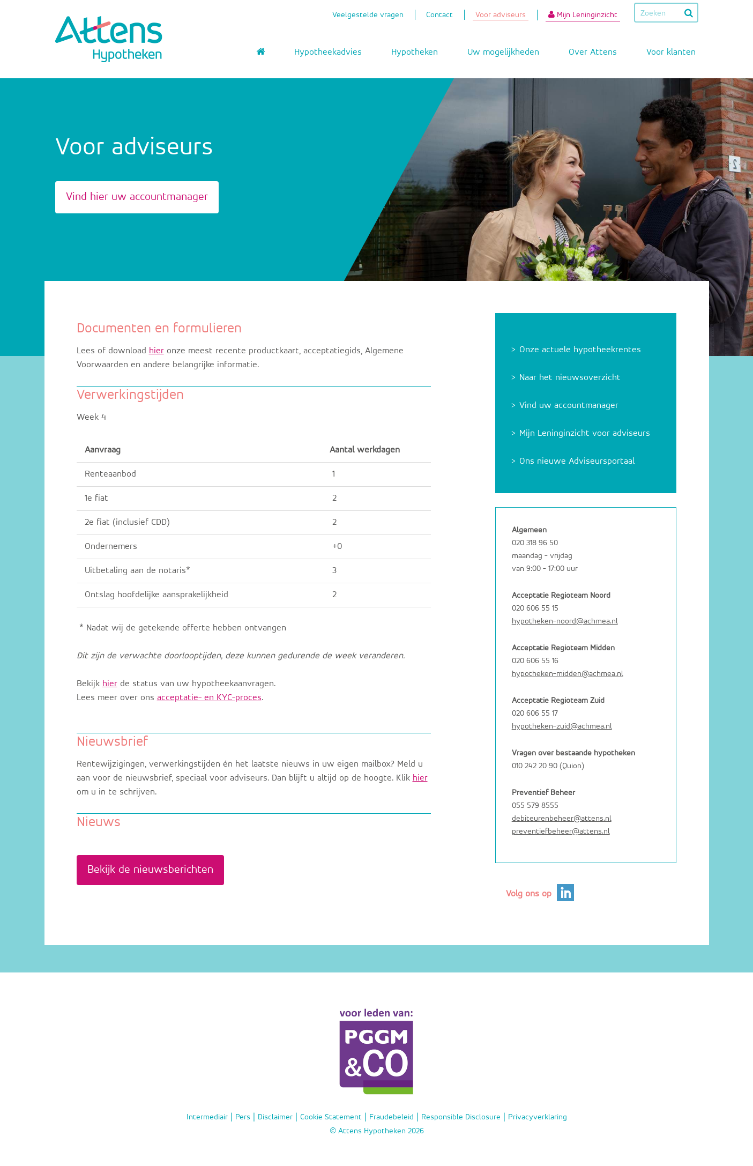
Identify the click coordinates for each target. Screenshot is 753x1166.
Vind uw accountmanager (568, 405)
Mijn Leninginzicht (582, 14)
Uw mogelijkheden (503, 52)
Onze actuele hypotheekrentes (580, 349)
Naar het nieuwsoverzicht (570, 377)
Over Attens (593, 52)
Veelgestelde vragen (368, 16)
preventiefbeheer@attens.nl (561, 831)
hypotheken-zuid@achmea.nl (562, 726)
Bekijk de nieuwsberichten (150, 869)
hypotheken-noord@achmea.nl (565, 621)
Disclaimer (275, 1117)
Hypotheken (414, 52)
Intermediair (207, 1117)
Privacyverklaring (537, 1117)
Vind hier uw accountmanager (137, 197)
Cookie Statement (331, 1117)
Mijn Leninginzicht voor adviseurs (584, 433)
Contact (439, 16)
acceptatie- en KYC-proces (209, 697)
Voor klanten (671, 52)
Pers (242, 1117)
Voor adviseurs (500, 16)
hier (156, 350)
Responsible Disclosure (461, 1117)
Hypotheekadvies (328, 52)
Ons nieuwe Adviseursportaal (577, 461)
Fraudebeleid (391, 1117)
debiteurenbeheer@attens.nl (562, 818)
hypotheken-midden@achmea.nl (567, 674)
